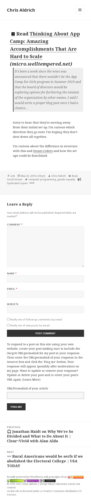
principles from (66, 477)
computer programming (42, 179)
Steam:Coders (43, 151)
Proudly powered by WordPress (25, 477)
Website (12, 304)
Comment (15, 224)
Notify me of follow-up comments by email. (36, 319)
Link (13, 176)
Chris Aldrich (21, 10)
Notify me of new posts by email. (30, 325)
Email (12, 289)
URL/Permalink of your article (27, 388)
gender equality (66, 179)
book (32, 183)
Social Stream (14, 179)
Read (75, 176)
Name (12, 273)
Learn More (31, 379)
